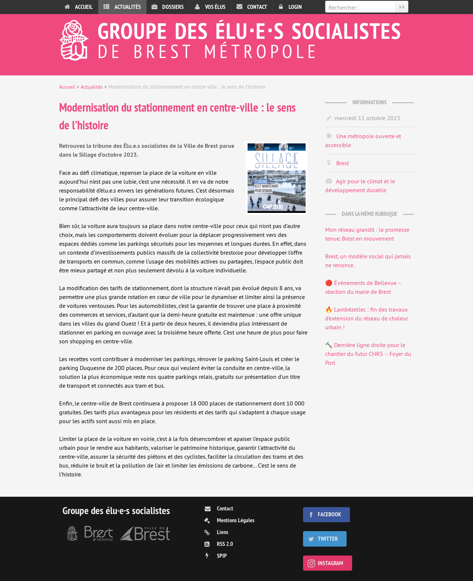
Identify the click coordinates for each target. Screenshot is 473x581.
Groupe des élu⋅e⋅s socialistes (236, 38)
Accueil (84, 7)
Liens (222, 532)
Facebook (329, 514)
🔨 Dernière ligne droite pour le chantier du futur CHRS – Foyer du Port (368, 353)
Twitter (328, 539)
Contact (257, 7)
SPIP (222, 556)
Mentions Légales (236, 520)
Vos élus (215, 7)
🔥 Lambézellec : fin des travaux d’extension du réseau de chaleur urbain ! (366, 318)
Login (295, 7)
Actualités (128, 7)
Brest (342, 163)
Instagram (330, 563)
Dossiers (173, 7)
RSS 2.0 (225, 544)
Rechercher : (344, 7)
